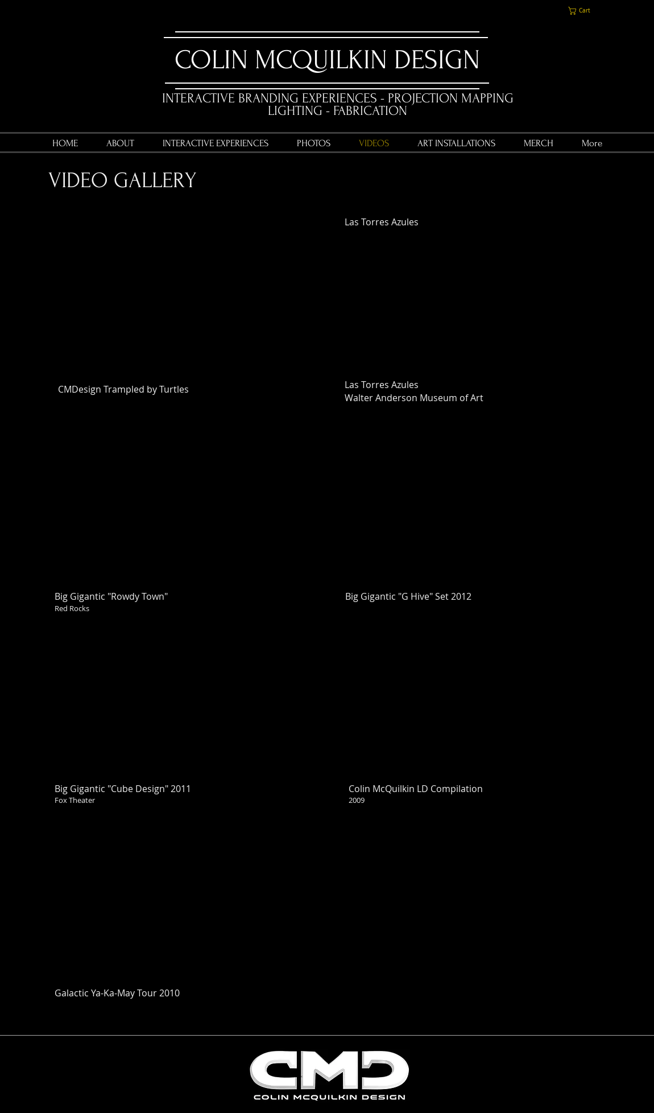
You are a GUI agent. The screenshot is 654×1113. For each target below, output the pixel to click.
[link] (583, 11)
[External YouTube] (183, 299)
